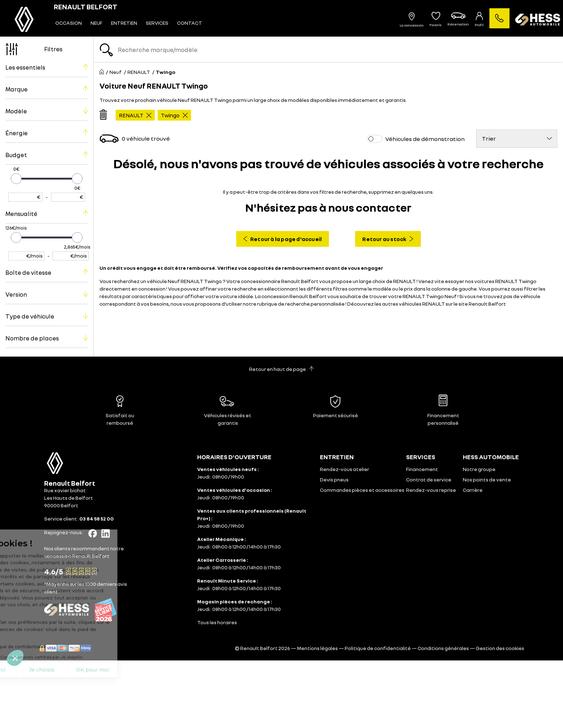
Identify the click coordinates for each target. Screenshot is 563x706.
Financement (422, 469)
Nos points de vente (487, 479)
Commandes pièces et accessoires (362, 490)
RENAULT (135, 115)
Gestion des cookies (500, 648)
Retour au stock (387, 239)
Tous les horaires (217, 622)
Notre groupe (479, 469)
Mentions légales (317, 648)
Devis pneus (334, 479)
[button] (15, 658)
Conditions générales (443, 648)
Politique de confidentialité (378, 648)
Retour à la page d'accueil (282, 239)
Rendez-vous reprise (431, 490)
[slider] (16, 178)
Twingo (174, 115)
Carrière (473, 490)
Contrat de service (428, 479)
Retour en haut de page (281, 369)
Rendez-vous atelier (344, 469)
